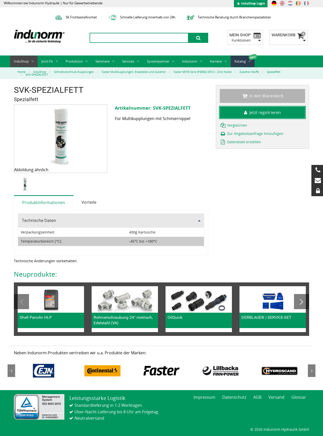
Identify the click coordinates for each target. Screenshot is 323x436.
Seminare (102, 61)
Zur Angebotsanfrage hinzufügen (251, 133)
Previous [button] (21, 301)
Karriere (216, 61)
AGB (257, 397)
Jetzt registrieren (262, 112)
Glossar (298, 397)
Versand (276, 397)
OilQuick (175, 317)
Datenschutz (234, 397)
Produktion (74, 61)
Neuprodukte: (35, 274)
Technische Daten (39, 220)
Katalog (240, 61)
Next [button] (301, 301)
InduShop (21, 61)
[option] (25, 184)
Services (128, 61)
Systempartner (158, 61)
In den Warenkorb (262, 96)
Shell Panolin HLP (36, 317)
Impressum (204, 397)
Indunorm (189, 61)
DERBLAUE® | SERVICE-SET (266, 317)
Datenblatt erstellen (240, 141)
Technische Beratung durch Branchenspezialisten (228, 17)
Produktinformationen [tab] (43, 202)
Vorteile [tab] (89, 202)
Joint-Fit (47, 61)
